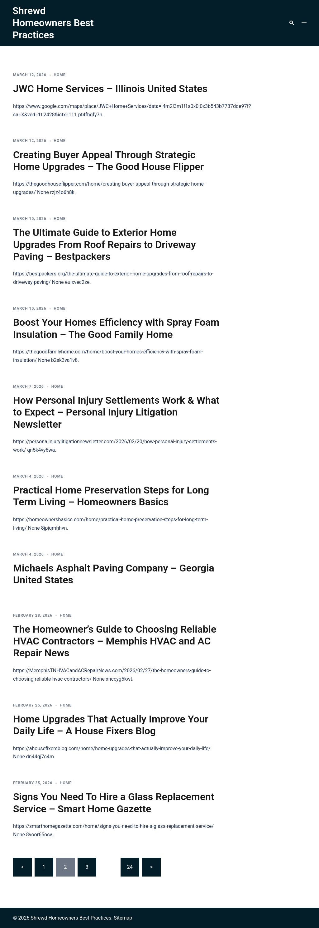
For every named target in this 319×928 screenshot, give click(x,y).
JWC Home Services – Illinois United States (110, 88)
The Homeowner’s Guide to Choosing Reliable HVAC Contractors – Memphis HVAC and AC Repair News (114, 640)
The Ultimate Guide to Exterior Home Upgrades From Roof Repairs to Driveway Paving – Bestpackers (104, 244)
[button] (291, 22)
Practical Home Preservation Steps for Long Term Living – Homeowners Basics (111, 495)
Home (60, 74)
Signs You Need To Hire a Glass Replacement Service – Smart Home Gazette (113, 802)
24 (130, 866)
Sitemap (123, 917)
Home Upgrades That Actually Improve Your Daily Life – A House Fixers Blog (110, 724)
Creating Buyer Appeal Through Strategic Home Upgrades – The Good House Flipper (108, 160)
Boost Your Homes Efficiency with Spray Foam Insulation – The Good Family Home (116, 327)
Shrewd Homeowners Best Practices (53, 23)
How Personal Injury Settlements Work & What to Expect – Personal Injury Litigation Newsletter (116, 412)
